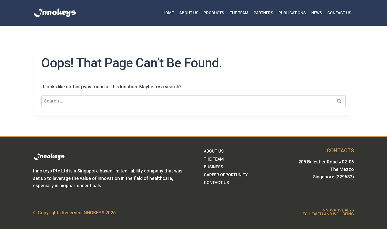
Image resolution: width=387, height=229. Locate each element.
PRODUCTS (214, 13)
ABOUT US (188, 13)
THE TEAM (239, 13)
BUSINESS (213, 166)
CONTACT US (339, 13)
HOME (168, 13)
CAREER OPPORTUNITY (226, 174)
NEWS (316, 13)
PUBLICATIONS (292, 13)
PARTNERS (263, 13)
